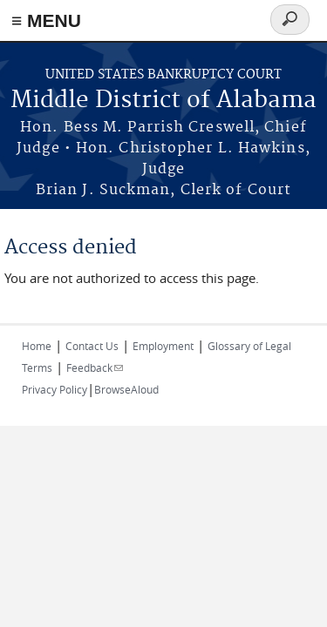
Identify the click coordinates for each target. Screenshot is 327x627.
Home (36, 346)
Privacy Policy (54, 389)
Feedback (94, 367)
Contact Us (92, 346)
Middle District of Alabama (163, 100)
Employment (163, 346)
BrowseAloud (126, 389)
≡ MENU (46, 20)
